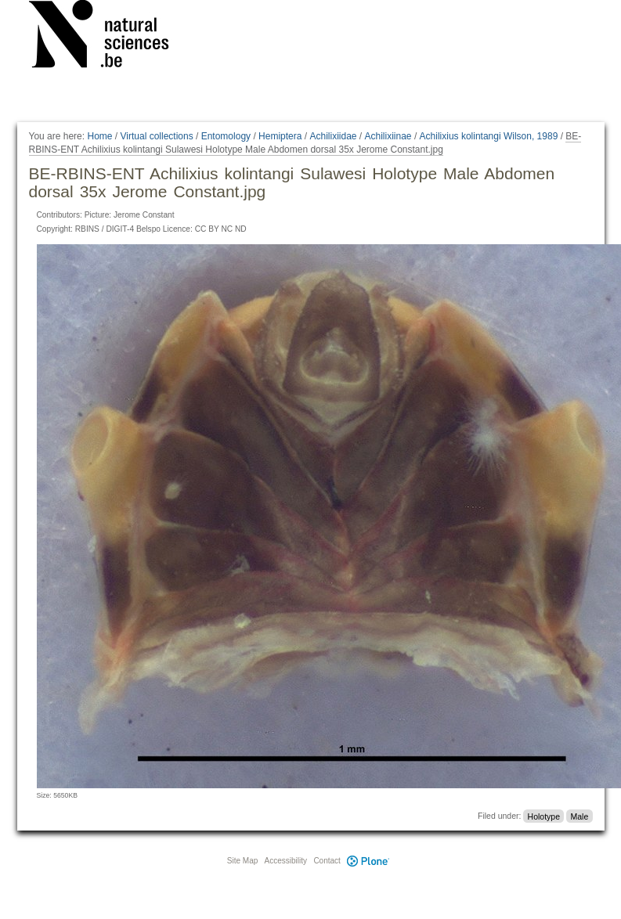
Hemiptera (279, 136)
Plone (369, 860)
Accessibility (286, 860)
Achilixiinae (388, 136)
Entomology (226, 136)
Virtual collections (157, 136)
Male (579, 815)
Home (99, 136)
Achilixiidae (332, 136)
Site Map (242, 860)
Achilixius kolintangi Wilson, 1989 (489, 136)
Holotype (544, 815)
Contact (326, 860)
